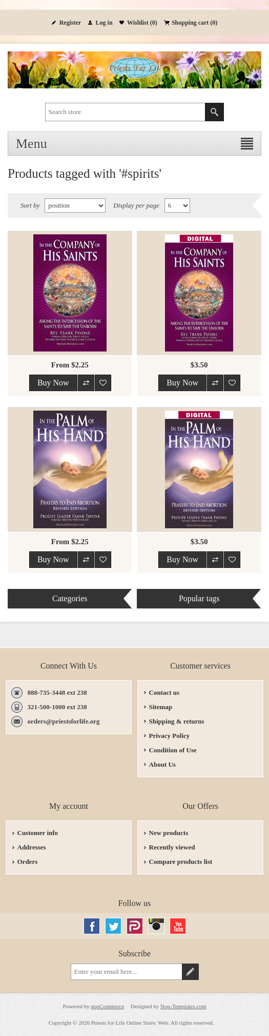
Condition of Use (173, 750)
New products (169, 833)
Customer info (37, 833)
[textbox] (125, 112)
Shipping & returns (176, 721)
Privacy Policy (169, 735)
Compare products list (181, 861)
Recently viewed (172, 847)
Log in (104, 22)
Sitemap (161, 707)
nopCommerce (108, 1006)
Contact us (164, 692)
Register (70, 22)
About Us (162, 764)
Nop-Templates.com (183, 1006)
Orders (27, 861)
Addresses (31, 847)
